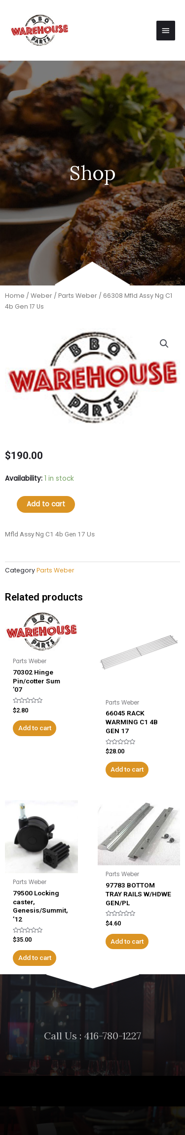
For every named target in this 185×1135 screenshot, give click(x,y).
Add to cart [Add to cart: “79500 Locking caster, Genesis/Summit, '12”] (34, 957)
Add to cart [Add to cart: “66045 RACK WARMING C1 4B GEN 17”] (127, 769)
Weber (41, 295)
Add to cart (46, 504)
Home (15, 295)
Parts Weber (77, 295)
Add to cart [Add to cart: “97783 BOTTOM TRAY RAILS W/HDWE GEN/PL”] (127, 941)
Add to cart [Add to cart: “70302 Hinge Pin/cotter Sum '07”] (34, 728)
